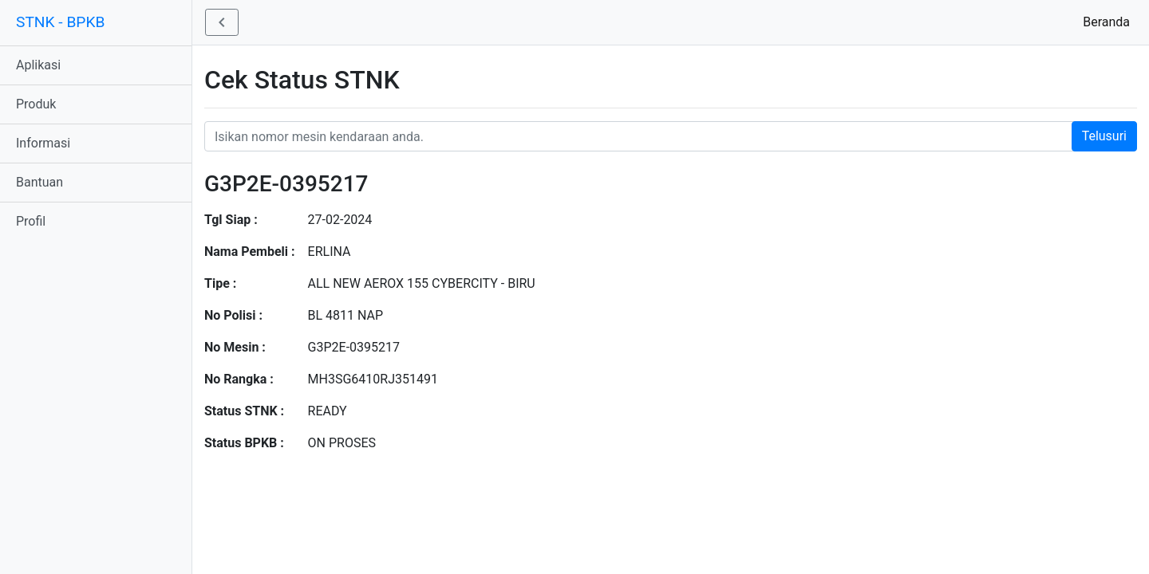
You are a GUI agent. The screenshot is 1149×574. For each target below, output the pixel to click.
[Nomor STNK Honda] (670, 136)
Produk (36, 104)
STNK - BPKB (60, 22)
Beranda (1109, 21)
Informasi (43, 143)
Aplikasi (38, 65)
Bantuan (39, 182)
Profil (30, 221)
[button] (222, 22)
